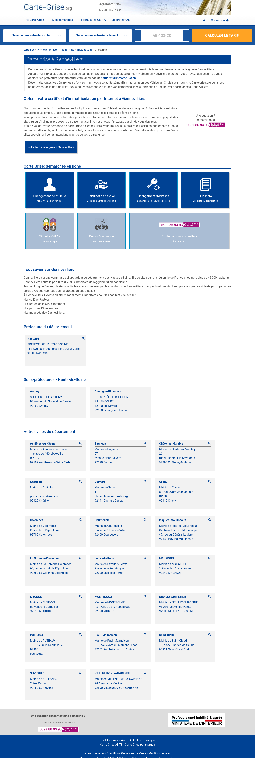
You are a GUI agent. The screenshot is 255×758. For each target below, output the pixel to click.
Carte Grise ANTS (111, 744)
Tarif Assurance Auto (113, 740)
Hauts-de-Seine (84, 50)
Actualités (136, 740)
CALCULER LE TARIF (222, 35)
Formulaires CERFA (93, 20)
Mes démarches (63, 20)
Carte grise (29, 50)
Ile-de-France (68, 50)
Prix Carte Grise (35, 20)
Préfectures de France (48, 50)
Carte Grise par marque (140, 744)
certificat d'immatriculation (118, 78)
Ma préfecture (120, 20)
